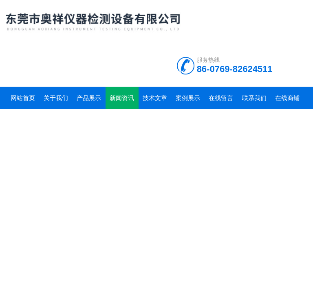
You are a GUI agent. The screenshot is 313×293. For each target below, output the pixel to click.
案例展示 (188, 97)
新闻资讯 (122, 97)
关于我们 (56, 97)
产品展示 (89, 97)
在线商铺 (287, 97)
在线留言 (221, 97)
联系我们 (254, 97)
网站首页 (23, 97)
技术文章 (155, 97)
